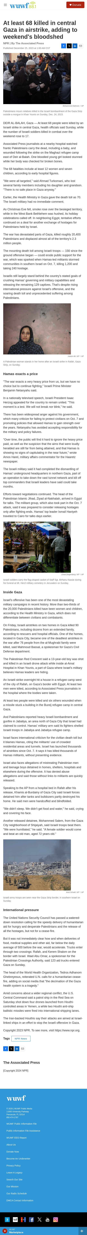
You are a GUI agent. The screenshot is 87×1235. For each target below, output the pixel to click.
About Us (11, 1145)
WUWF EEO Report (16, 1138)
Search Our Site (14, 1179)
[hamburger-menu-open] (5, 5)
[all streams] (82, 1231)
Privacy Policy (13, 1165)
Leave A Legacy (14, 1172)
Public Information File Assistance (23, 1131)
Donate (76, 4)
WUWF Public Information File (21, 1124)
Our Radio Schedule (16, 1193)
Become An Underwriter (18, 1158)
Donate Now (12, 1152)
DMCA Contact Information (19, 1200)
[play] (5, 1231)
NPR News (21, 1038)
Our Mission (12, 1186)
